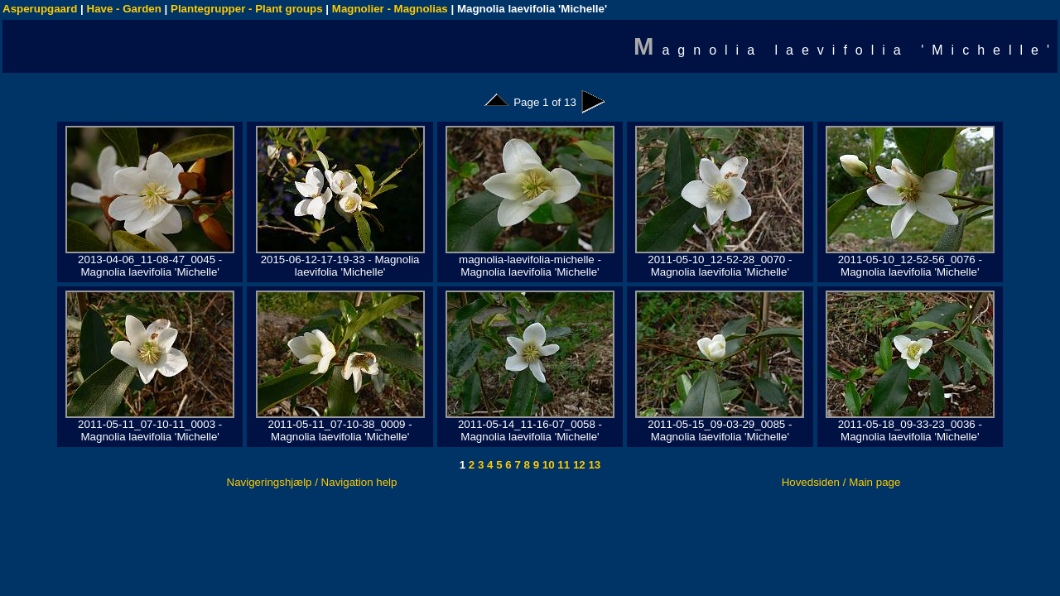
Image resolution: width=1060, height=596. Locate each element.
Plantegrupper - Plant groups (247, 8)
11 (563, 465)
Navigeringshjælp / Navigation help (312, 482)
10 (547, 465)
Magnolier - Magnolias (390, 8)
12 (577, 465)
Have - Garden (124, 8)
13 (593, 465)
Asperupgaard (39, 8)
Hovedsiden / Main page (841, 482)
